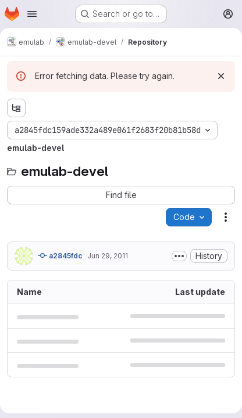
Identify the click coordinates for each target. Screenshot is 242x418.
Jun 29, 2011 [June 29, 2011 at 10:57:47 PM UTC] (107, 255)
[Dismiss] (221, 76)
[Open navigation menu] (32, 14)
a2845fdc (60, 255)
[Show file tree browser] (16, 108)
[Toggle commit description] (179, 256)
